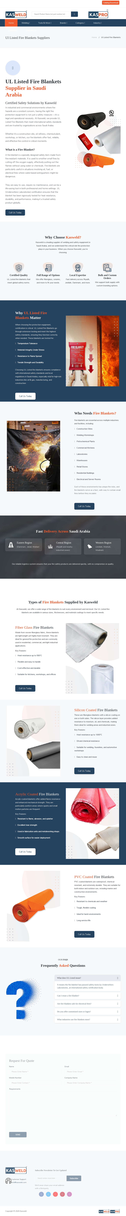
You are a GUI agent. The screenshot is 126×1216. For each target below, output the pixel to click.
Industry (97, 23)
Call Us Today (15, 213)
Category (80, 23)
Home (11, 23)
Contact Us (31, 30)
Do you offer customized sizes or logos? (74, 1011)
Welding (26, 23)
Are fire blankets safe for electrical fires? (74, 1004)
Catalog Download (110, 2)
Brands (63, 23)
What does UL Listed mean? (69, 978)
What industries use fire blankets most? (73, 1019)
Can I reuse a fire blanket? (68, 996)
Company (13, 30)
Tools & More (44, 23)
